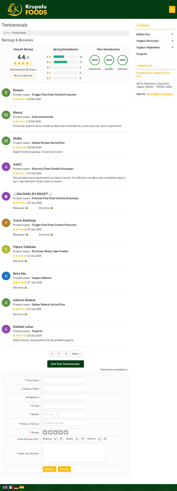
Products (143, 25)
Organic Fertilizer (147, 41)
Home (6, 32)
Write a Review (23, 75)
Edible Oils (143, 34)
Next (76, 354)
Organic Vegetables (148, 47)
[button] (160, 94)
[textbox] (64, 423)
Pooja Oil (141, 54)
